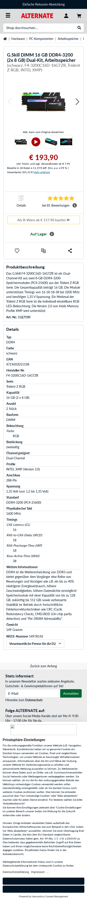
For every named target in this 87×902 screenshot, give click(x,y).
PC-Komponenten (41, 39)
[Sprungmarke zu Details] (21, 203)
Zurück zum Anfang (43, 666)
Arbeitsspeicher (68, 39)
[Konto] (66, 15)
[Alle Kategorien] (8, 15)
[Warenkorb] (79, 15)
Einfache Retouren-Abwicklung (44, 4)
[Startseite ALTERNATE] (37, 15)
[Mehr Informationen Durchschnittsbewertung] (75, 205)
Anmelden (71, 693)
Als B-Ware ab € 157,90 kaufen (43, 220)
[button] (10, 102)
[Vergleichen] (43, 250)
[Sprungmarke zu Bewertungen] (60, 198)
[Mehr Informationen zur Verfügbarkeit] (52, 234)
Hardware (18, 39)
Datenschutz (34, 700)
